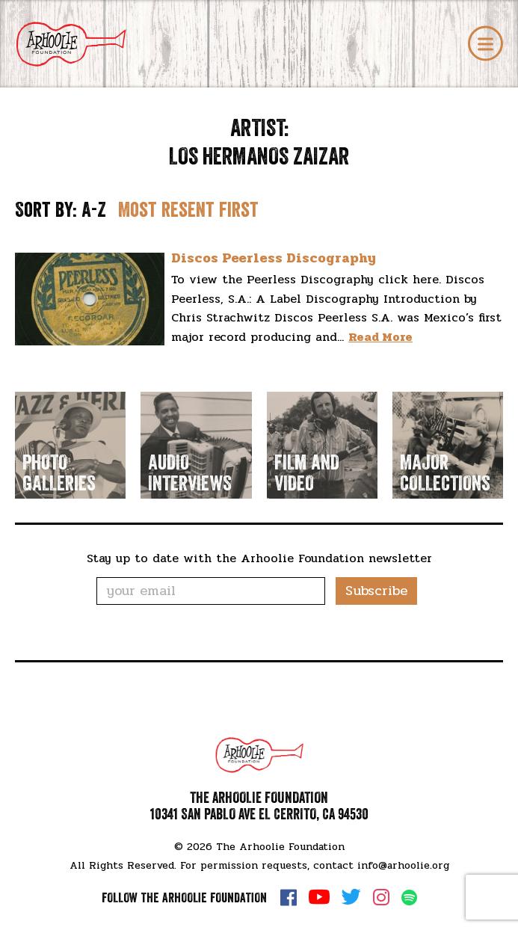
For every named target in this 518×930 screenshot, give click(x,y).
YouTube (319, 897)
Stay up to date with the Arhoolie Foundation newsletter (259, 558)
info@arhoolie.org (403, 865)
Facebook (288, 897)
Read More (380, 336)
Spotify (409, 897)
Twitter (351, 897)
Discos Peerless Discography (273, 257)
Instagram (381, 897)
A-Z (93, 210)
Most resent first (188, 210)
